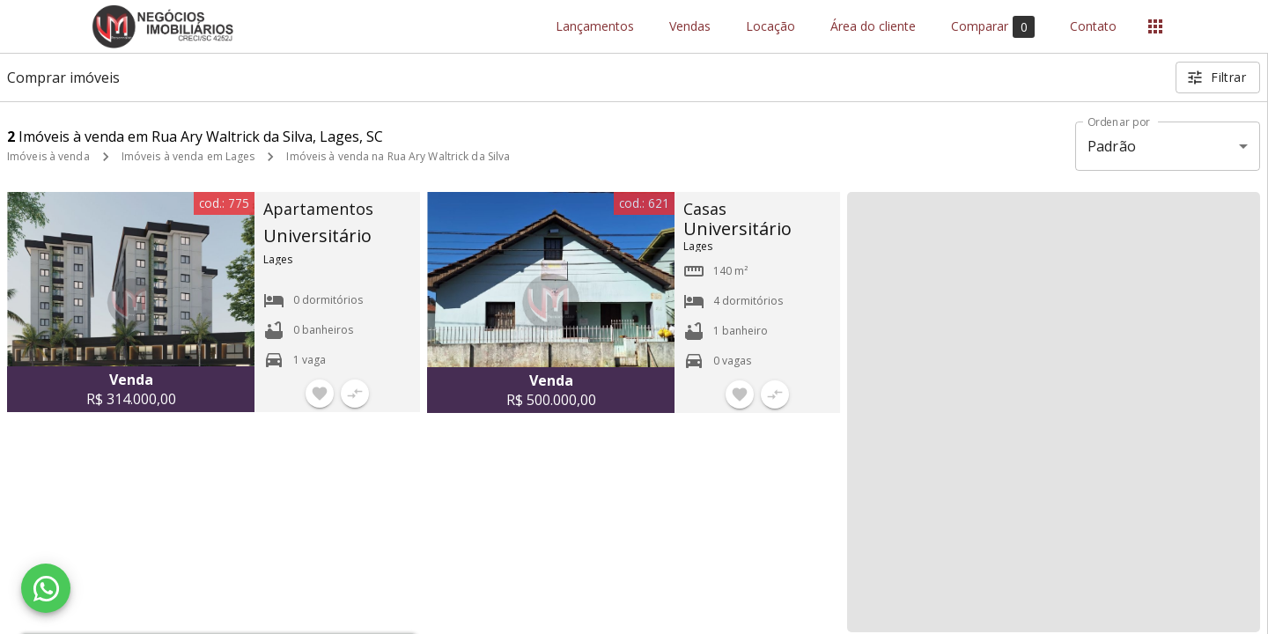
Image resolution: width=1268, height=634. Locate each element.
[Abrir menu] (1155, 26)
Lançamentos (595, 26)
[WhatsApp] (45, 588)
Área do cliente (873, 26)
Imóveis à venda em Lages (188, 156)
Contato (1093, 26)
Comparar (993, 27)
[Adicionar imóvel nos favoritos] (320, 394)
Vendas (690, 26)
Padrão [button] (1111, 146)
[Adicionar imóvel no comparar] (355, 394)
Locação (770, 26)
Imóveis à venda (48, 156)
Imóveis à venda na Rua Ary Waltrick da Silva (398, 156)
